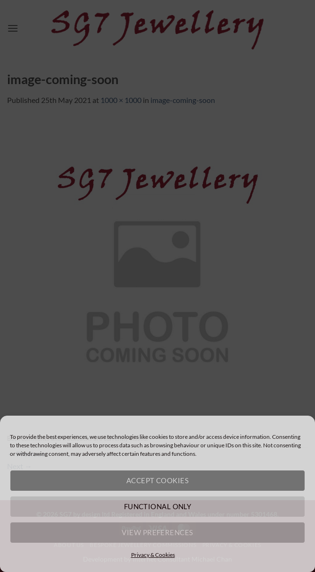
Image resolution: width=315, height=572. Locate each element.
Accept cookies (157, 480)
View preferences (157, 532)
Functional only (157, 506)
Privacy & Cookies (153, 554)
